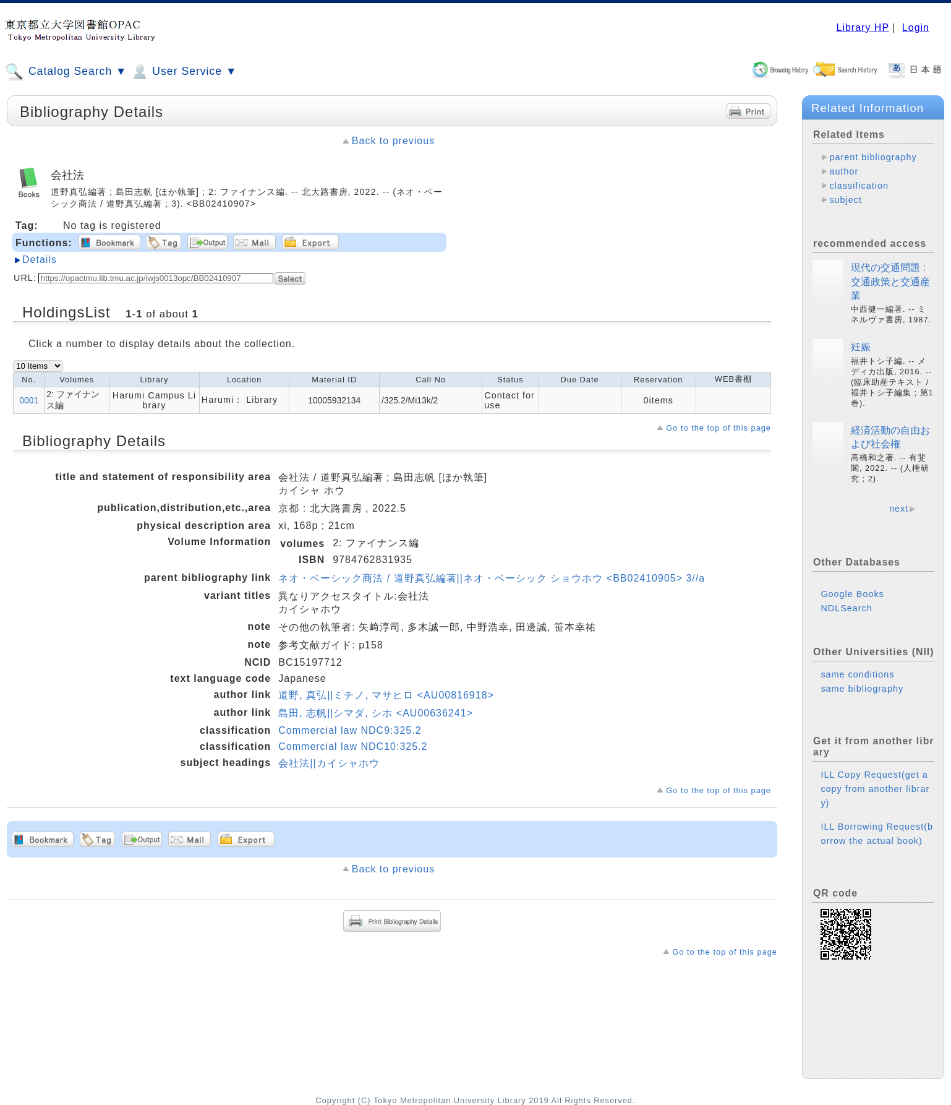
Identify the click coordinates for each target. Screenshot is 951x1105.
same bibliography (862, 689)
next (898, 509)
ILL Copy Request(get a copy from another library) (875, 789)
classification (859, 186)
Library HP (862, 27)
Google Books (852, 594)
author (843, 171)
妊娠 (861, 347)
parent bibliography (872, 157)
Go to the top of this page (718, 427)
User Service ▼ (183, 71)
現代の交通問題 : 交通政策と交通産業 (890, 281)
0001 (28, 400)
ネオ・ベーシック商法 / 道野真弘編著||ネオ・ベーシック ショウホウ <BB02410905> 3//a (491, 578)
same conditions (857, 674)
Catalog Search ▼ (66, 71)
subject (845, 200)
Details (39, 259)
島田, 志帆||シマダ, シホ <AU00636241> (375, 713)
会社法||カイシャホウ (328, 763)
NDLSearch (846, 608)
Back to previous (393, 140)
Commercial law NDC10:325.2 (352, 746)
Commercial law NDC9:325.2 (349, 730)
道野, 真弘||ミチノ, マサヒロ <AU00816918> (386, 695)
